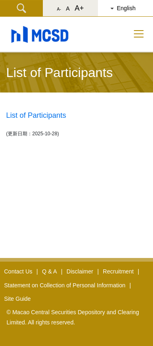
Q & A (49, 271)
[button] (129, 8)
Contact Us (18, 271)
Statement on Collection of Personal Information (64, 285)
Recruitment (118, 271)
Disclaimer (80, 271)
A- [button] (59, 9)
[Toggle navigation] (139, 34)
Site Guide (17, 298)
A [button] (68, 8)
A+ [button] (79, 8)
